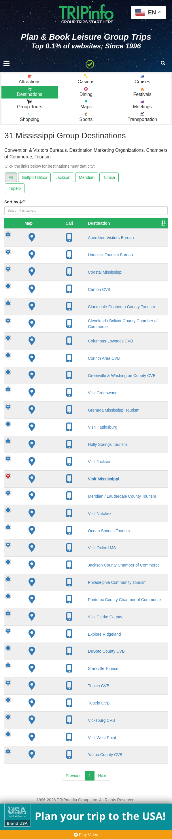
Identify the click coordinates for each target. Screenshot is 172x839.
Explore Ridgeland (57, 664)
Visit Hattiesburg (56, 443)
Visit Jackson (53, 477)
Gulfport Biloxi (34, 177)
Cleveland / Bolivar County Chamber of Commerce (58, 332)
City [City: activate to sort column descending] (88, 229)
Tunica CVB (52, 716)
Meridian (86, 177)
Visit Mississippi (57, 494)
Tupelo (15, 188)
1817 (115, 494)
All (11, 177)
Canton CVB (52, 295)
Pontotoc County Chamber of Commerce (56, 628)
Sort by (15, 202)
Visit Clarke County (58, 647)
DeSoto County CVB (59, 681)
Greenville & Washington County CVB (59, 389)
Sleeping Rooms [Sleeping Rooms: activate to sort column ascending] (148, 226)
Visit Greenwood (56, 408)
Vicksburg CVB (55, 751)
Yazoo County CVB (58, 785)
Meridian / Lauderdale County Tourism (58, 514)
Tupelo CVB (52, 733)
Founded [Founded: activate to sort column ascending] (119, 229)
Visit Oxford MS (55, 568)
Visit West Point (55, 768)
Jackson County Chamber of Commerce (55, 588)
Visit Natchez (53, 534)
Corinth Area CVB (57, 369)
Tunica (109, 177)
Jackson (63, 177)
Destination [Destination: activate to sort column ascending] (52, 229)
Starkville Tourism (57, 699)
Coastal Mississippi (58, 278)
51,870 (146, 494)
